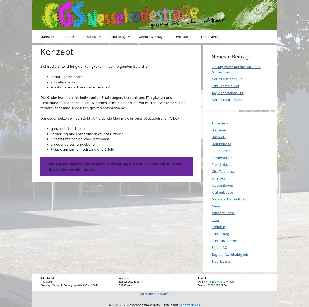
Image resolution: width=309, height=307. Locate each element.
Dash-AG (219, 137)
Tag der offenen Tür (228, 92)
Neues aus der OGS (227, 79)
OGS (215, 220)
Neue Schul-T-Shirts (227, 99)
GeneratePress (189, 305)
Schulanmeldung (225, 86)
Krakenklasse (222, 192)
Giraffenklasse (223, 171)
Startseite (47, 37)
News (216, 206)
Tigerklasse (221, 261)
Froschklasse (222, 164)
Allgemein (220, 123)
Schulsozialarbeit (225, 240)
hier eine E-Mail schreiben (219, 281)
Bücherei (219, 130)
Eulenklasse (221, 150)
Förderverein (210, 37)
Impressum (145, 294)
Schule (96, 36)
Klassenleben (222, 185)
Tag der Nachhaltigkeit (230, 254)
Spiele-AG (219, 247)
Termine (72, 36)
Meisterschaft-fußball (229, 199)
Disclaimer (164, 294)
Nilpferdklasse (223, 213)
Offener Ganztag (155, 36)
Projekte (186, 36)
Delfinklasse (221, 144)
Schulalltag (122, 36)
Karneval (219, 178)
